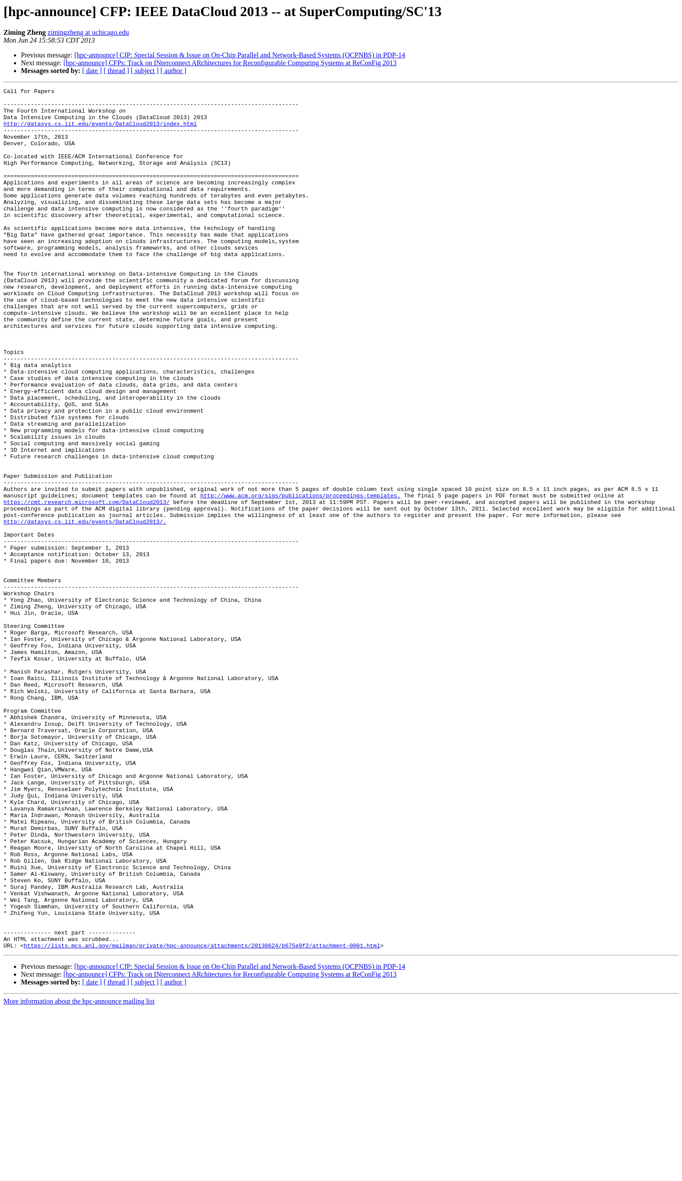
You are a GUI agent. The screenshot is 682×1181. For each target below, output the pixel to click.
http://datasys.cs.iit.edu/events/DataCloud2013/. (84, 609)
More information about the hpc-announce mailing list (78, 1173)
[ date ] (92, 70)
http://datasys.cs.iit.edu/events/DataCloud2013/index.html (100, 131)
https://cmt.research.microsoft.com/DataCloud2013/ (86, 585)
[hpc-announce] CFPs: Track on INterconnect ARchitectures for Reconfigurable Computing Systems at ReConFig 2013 (230, 63)
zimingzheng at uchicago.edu (88, 32)
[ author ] (173, 70)
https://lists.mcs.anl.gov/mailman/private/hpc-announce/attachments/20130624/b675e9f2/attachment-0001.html (202, 1117)
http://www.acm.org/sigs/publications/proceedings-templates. (300, 577)
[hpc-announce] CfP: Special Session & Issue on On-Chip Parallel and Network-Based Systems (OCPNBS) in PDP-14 (239, 55)
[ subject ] (145, 70)
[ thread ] (116, 70)
